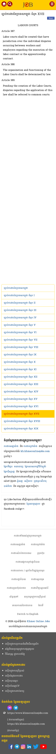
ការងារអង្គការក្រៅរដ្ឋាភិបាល (28, 562)
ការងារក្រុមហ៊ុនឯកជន (16, 588)
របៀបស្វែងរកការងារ (14, 676)
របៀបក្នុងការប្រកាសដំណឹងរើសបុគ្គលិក (22, 644)
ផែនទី (40, 605)
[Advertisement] (28, 190)
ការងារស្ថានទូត (37, 579)
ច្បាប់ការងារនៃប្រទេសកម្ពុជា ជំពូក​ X (20, 362)
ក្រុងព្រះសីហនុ (40, 481)
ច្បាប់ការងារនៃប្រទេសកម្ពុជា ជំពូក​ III (20, 310)
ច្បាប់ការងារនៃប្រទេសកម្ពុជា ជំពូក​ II (19, 303)
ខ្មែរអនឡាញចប (33, 504)
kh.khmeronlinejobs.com (35, 451)
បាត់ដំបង (8, 486)
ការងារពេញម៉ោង (11, 446)
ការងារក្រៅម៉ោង (30, 446)
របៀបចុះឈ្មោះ (11, 681)
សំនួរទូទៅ (13, 597)
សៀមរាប (28, 481)
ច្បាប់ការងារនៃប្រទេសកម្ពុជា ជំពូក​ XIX (21, 428)
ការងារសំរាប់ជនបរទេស (21, 553)
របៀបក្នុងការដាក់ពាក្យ (14, 691)
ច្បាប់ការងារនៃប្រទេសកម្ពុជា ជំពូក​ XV (20, 399)
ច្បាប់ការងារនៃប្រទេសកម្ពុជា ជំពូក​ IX (20, 354)
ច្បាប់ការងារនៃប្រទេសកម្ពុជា (16, 288)
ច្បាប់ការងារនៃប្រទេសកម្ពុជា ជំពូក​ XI (20, 369)
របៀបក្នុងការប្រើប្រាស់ (14, 671)
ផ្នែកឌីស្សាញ (9, 471)
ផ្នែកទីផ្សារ (8, 466)
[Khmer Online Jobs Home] (4, 4)
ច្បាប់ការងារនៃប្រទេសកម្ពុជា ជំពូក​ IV (20, 317)
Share (51, 18)
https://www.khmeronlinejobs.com (27, 713)
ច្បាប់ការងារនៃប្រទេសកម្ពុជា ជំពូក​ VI (20, 332)
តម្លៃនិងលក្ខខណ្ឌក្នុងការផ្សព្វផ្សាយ (19, 649)
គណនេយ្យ (18, 466)
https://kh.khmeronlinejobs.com (26, 724)
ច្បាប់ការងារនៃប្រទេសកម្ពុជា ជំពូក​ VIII (21, 347)
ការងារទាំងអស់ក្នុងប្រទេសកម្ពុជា (28, 536)
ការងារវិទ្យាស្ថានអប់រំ (39, 588)
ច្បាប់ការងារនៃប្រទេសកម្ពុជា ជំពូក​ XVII (21, 414)
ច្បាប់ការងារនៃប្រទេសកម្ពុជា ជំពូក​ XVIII (22, 421)
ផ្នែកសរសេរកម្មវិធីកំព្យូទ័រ (35, 466)
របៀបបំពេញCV (12, 686)
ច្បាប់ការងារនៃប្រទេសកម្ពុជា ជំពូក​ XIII (21, 384)
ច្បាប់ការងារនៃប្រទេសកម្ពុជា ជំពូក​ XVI (21, 406)
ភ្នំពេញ (20, 481)
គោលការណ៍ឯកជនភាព (22, 605)
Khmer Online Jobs (38, 621)
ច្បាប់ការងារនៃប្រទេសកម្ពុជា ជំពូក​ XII (20, 377)
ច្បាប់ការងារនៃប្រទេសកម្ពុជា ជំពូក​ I (19, 295)
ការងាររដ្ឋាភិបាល (18, 579)
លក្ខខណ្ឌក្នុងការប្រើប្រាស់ (35, 597)
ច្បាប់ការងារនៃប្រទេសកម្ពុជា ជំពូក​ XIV (21, 391)
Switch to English (27, 614)
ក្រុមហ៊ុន (40, 553)
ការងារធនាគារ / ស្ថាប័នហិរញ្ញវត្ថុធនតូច (27, 570)
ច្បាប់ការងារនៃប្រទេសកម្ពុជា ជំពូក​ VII (20, 340)
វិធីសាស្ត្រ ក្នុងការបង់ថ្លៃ (15, 654)
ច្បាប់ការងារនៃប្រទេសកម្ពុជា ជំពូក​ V (20, 325)
